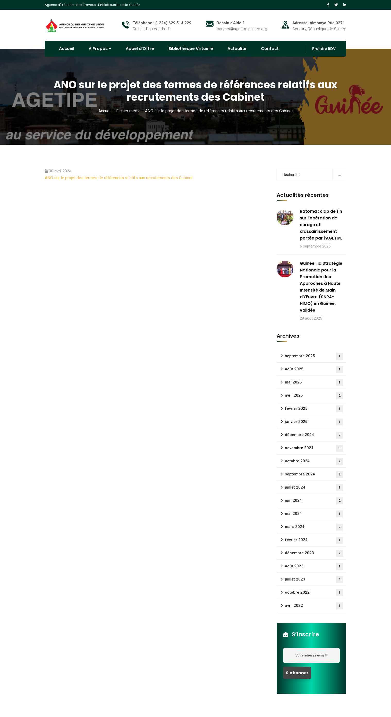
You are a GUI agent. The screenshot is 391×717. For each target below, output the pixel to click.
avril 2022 (314, 605)
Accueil (105, 110)
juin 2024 (314, 500)
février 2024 (314, 540)
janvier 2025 (314, 422)
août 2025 (314, 369)
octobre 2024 (314, 461)
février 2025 (314, 408)
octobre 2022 (314, 592)
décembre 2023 (314, 553)
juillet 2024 (314, 487)
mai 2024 (314, 513)
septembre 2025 (314, 356)
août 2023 (314, 566)
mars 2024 (314, 527)
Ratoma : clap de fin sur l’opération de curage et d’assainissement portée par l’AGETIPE (321, 224)
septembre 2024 (314, 474)
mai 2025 (314, 382)
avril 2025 (314, 395)
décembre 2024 (314, 435)
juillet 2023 (314, 579)
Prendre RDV (324, 48)
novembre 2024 (314, 448)
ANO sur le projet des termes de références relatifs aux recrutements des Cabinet (119, 177)
